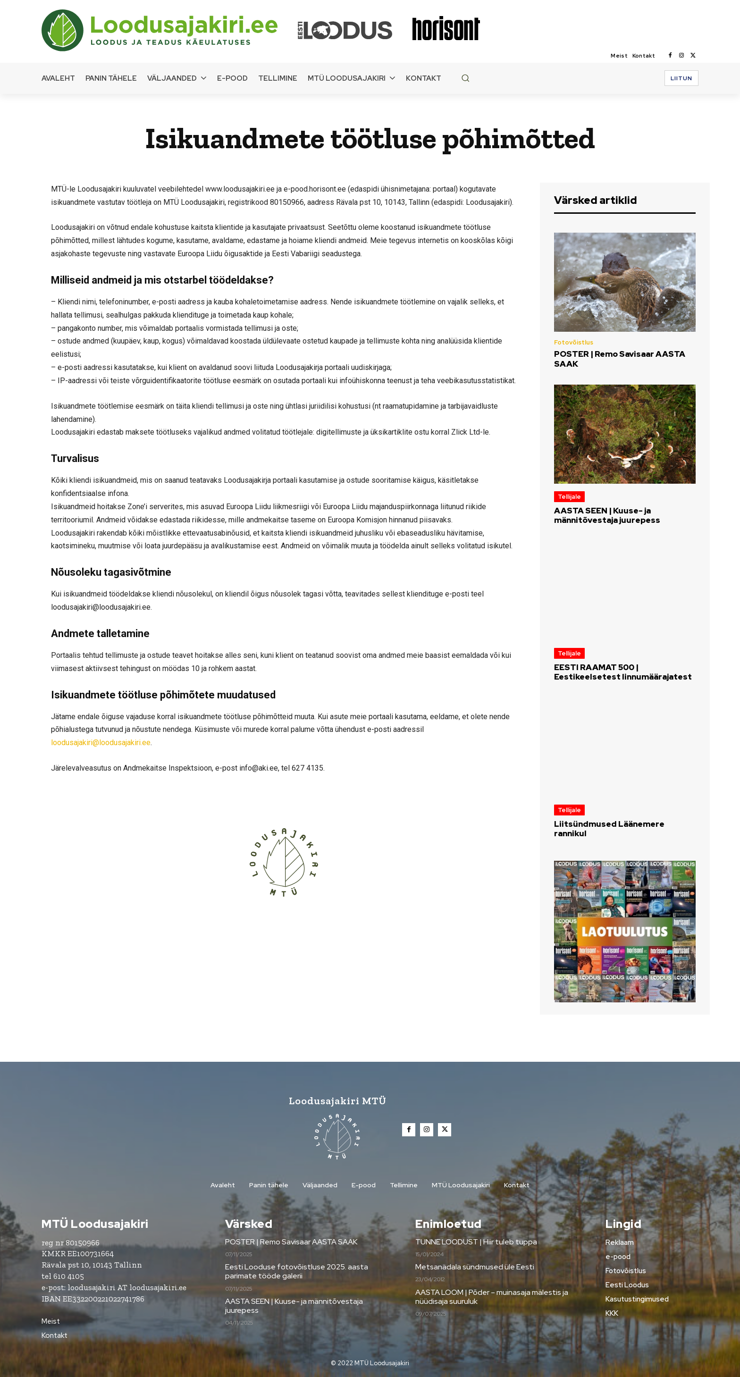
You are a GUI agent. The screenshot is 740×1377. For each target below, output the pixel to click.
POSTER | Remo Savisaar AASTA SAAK (619, 359)
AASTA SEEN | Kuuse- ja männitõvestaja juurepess (607, 515)
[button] (465, 78)
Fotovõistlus (573, 342)
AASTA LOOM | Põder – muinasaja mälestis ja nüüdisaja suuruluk (491, 1296)
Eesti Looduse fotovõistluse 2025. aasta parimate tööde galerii (296, 1271)
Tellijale (569, 497)
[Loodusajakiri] (169, 30)
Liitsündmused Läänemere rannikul (609, 829)
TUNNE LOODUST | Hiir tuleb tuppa (476, 1242)
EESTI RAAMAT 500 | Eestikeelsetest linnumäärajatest (623, 672)
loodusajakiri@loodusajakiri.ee (101, 742)
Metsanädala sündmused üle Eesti (474, 1267)
